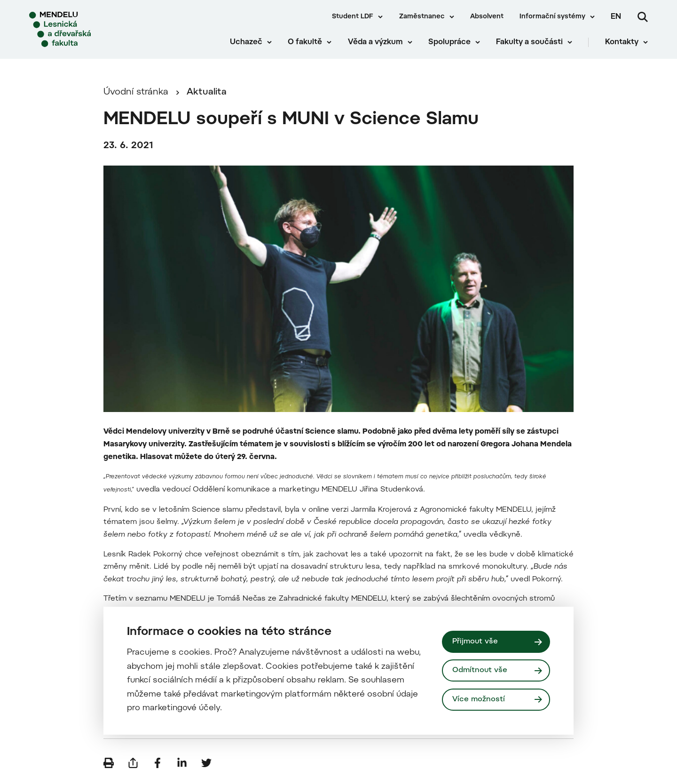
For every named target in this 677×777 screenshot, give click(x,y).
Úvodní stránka (135, 92)
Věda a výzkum (375, 42)
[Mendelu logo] (84, 29)
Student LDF (352, 17)
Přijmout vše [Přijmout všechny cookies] (475, 641)
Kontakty (621, 42)
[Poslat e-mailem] (133, 763)
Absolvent (487, 17)
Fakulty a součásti (529, 42)
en (616, 17)
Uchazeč (246, 42)
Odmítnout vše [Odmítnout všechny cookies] (479, 670)
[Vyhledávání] (643, 17)
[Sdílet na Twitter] (206, 763)
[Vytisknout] (108, 763)
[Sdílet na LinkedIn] (182, 763)
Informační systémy (552, 17)
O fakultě (305, 42)
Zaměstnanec (422, 17)
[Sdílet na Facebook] (157, 763)
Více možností (478, 699)
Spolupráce (449, 42)
